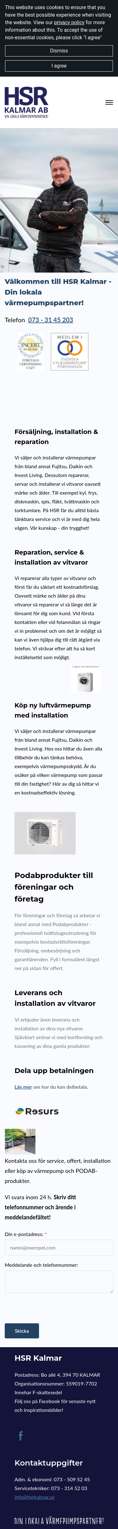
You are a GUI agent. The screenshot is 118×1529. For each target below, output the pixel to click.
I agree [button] (58, 66)
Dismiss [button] (59, 51)
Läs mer (23, 1087)
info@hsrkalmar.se (34, 1497)
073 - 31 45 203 (50, 319)
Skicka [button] (22, 1331)
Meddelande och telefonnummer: (41, 1265)
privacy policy (69, 22)
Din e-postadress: (24, 1234)
